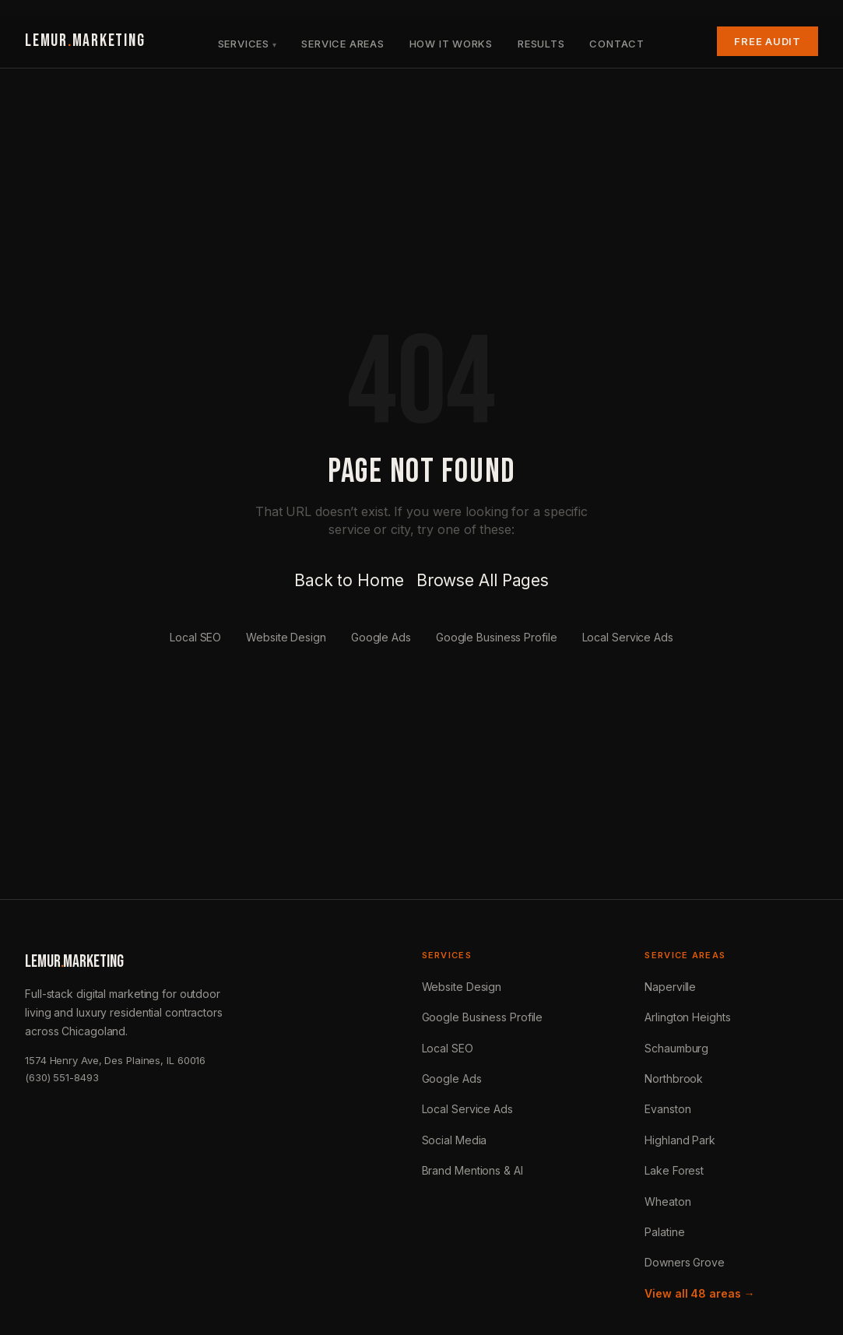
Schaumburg (676, 1048)
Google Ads (381, 637)
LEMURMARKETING (85, 40)
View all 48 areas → (699, 1293)
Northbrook (674, 1078)
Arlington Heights (687, 1017)
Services (243, 43)
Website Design (286, 637)
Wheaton (667, 1201)
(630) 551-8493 (62, 1077)
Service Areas (342, 43)
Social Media (454, 1140)
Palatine (664, 1231)
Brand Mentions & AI (472, 1170)
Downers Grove (685, 1262)
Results (541, 43)
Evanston (667, 1108)
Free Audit (767, 41)
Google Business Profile (496, 637)
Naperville (670, 986)
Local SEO (195, 637)
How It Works (451, 43)
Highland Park (680, 1140)
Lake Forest (674, 1170)
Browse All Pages (482, 580)
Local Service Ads (627, 637)
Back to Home (349, 580)
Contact (616, 43)
